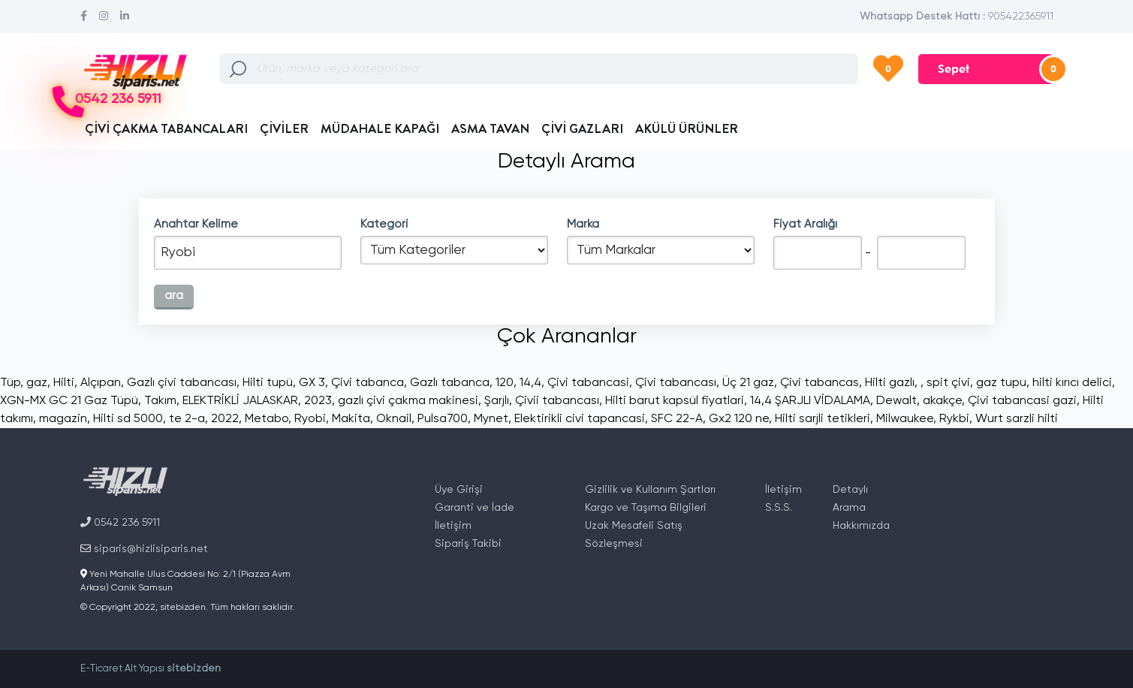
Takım (160, 401)
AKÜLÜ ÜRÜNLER (686, 128)
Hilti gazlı (890, 383)
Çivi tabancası (675, 383)
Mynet (491, 419)
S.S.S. (778, 507)
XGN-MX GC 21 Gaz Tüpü (69, 401)
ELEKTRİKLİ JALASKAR (240, 401)
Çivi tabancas (819, 383)
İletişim (453, 526)
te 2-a (187, 419)
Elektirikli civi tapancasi (579, 419)
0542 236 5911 (118, 99)
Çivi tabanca (367, 383)
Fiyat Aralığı (805, 224)
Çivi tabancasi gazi (1022, 401)
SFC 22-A (677, 419)
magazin (63, 419)
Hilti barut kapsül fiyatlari (674, 401)
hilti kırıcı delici (1072, 383)
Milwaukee (904, 419)
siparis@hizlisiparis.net (144, 548)
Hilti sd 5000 (128, 419)
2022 (225, 419)
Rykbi (954, 419)
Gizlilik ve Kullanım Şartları (650, 489)
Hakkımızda (861, 526)
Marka (583, 224)
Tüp (10, 383)
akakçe (942, 401)
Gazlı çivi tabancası (182, 383)
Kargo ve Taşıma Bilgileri (646, 507)
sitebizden (194, 668)
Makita (351, 419)
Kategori (384, 224)
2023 (318, 401)
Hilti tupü (268, 383)
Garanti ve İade (474, 507)
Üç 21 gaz (748, 383)
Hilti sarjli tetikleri (822, 419)
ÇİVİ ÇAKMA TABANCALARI (166, 128)
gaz (36, 383)
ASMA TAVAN (490, 128)
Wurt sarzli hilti (1016, 419)
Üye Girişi (459, 489)
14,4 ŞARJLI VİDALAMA (810, 401)
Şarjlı (496, 401)
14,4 (530, 383)
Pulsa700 (442, 419)
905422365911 (1020, 16)
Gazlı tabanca (450, 383)
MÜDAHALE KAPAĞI (380, 128)
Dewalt (896, 401)
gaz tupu (1001, 383)
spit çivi (948, 383)
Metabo (266, 419)
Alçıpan (100, 383)
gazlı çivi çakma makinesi (408, 401)
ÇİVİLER (284, 128)
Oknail (393, 419)
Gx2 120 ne (739, 419)
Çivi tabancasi (588, 383)
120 (505, 383)
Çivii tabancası (557, 401)
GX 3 (312, 383)
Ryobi (310, 419)
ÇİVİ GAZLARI (582, 128)
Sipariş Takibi (468, 544)
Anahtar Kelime (196, 224)
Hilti (63, 383)
